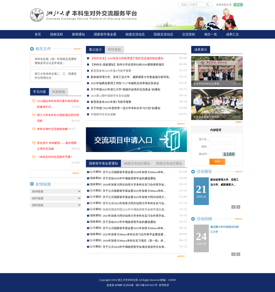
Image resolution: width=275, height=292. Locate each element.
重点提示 (95, 49)
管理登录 (164, 285)
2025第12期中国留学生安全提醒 (110, 95)
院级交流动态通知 (169, 163)
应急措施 (58, 91)
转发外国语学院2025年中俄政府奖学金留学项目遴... (134, 209)
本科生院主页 (224, 4)
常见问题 (39, 91)
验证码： (204, 153)
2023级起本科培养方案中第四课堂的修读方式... (58, 104)
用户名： (204, 139)
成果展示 (200, 49)
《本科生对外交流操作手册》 (58, 160)
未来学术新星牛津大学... (207, 116)
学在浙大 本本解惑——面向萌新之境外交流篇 (58, 146)
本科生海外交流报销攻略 (56, 129)
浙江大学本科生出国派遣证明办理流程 (58, 118)
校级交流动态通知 (137, 163)
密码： (205, 146)
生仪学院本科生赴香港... (207, 83)
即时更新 (114, 49)
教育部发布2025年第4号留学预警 (111, 70)
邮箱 (238, 4)
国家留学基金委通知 (103, 163)
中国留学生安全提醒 (103, 114)
